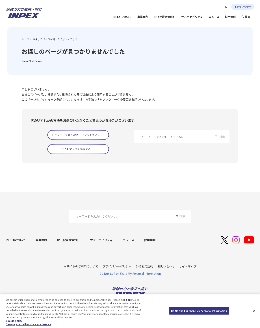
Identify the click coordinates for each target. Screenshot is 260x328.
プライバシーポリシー (117, 266)
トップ (25, 39)
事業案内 (142, 17)
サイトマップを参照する (76, 149)
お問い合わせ (243, 7)
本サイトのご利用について (81, 266)
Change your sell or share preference (28, 324)
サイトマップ (187, 266)
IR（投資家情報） (165, 17)
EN (225, 7)
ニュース (214, 17)
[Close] (254, 311)
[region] (130, 311)
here (128, 299)
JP (218, 7)
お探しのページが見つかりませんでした (55, 39)
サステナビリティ (192, 17)
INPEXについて (121, 17)
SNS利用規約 (144, 266)
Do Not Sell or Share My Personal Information (130, 273)
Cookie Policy (14, 321)
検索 (247, 17)
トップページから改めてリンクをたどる (76, 135)
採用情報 (230, 17)
